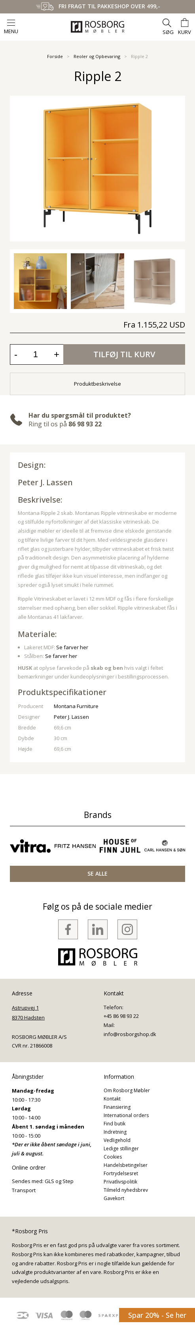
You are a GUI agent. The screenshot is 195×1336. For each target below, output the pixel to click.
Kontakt (112, 1098)
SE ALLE (97, 873)
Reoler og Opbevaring (97, 56)
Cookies (113, 1156)
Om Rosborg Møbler (127, 1090)
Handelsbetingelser (126, 1165)
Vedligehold (117, 1140)
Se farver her (72, 647)
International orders (126, 1115)
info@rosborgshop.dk (130, 1034)
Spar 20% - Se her (157, 1315)
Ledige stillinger (121, 1148)
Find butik (114, 1123)
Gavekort (114, 1198)
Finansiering (117, 1107)
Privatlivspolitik (120, 1181)
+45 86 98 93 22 (121, 1015)
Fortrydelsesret (121, 1173)
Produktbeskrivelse (97, 383)
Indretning (115, 1132)
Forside (55, 56)
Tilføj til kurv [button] (124, 354)
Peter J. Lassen (45, 482)
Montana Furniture (76, 706)
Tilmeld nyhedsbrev (126, 1190)
